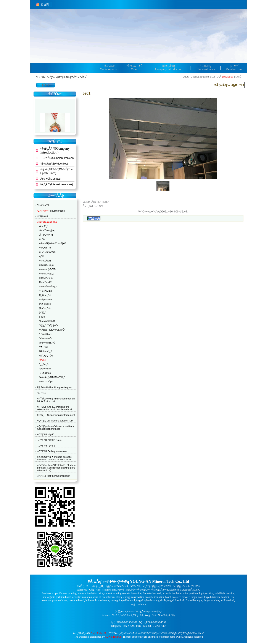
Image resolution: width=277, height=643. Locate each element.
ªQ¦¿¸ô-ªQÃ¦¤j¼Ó (48, 325)
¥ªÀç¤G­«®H (45, 299)
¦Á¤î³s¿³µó (44, 308)
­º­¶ (37, 77)
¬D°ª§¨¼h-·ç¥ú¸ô (46, 445)
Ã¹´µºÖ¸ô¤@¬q (47, 230)
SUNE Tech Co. (113, 636)
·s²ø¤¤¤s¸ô (45, 368)
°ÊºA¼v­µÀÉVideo (134, 68)
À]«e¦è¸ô (43, 226)
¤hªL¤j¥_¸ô (45, 247)
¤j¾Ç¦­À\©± (45, 260)
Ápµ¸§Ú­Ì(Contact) (50, 178)
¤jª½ (41, 256)
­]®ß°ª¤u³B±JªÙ (47, 342)
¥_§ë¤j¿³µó (45, 295)
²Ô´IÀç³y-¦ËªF (46, 355)
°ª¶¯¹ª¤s (43, 347)
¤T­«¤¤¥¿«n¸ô (46, 265)
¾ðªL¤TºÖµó (46, 381)
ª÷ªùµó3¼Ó (45, 334)
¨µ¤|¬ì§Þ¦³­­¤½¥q (99, 633)
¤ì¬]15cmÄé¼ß (47, 252)
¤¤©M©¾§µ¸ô (46, 273)
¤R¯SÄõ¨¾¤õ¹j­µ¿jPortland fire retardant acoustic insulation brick (54, 408)
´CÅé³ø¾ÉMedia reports (108, 68)
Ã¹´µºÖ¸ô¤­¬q (46, 234)
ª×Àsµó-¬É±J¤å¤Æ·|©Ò (52, 329)
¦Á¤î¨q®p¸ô (45, 303)
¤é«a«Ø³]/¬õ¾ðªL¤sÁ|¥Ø (52, 243)
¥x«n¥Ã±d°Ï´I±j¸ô (48, 286)
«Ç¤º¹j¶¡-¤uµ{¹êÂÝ (66, 77)
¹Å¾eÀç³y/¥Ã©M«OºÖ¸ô (52, 377)
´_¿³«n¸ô (43, 364)
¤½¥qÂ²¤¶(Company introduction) (55, 150)
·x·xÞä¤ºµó (45, 373)
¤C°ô (42, 239)
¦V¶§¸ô (42, 312)
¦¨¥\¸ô (42, 316)
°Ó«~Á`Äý (47, 77)
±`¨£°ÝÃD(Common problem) (57, 158)
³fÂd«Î (83, 77)
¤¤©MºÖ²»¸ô (46, 278)
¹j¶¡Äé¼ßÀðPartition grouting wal (54, 387)
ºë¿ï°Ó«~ (42, 393)
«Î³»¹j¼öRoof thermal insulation (53, 476)
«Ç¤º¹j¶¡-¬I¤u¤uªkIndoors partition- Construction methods (55, 427)
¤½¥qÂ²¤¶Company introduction (168, 68)
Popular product (51, 210)
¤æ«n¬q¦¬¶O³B (47, 269)
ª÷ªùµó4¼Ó (45, 338)
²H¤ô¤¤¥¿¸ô (45, 351)
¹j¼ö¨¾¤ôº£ (43, 205)
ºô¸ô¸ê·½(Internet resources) (56, 184)
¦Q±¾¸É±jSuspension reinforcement (56, 415)
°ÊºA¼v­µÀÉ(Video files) (54, 163)
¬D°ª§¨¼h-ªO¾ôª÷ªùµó (49, 440)
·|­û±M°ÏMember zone (233, 68)
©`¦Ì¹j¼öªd (42, 216)
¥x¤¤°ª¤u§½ (45, 282)
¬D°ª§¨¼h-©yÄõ (45, 434)
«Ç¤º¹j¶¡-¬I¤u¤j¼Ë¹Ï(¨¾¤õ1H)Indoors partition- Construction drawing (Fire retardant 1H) (56, 468)
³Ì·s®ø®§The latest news (205, 68)
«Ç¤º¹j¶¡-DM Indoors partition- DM (55, 420)
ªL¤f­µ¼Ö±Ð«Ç (47, 321)
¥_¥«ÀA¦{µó (45, 291)
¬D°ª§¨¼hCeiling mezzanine (52, 451)
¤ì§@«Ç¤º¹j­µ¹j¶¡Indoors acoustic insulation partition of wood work (54, 458)
